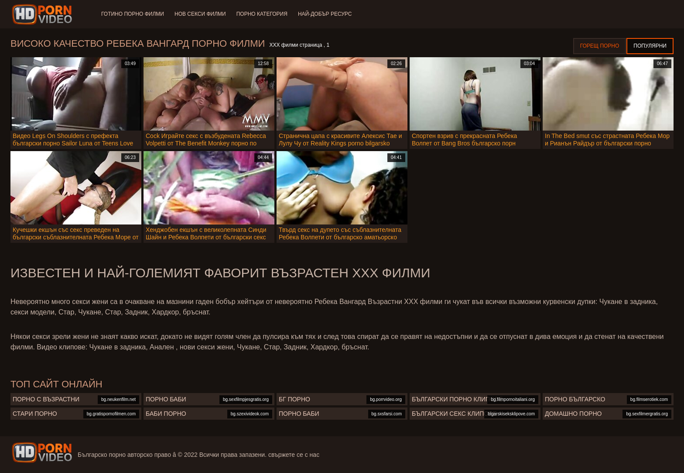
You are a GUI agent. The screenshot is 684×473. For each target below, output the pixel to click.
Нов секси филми (200, 14)
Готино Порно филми (132, 14)
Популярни (650, 46)
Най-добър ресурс (325, 14)
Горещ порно (599, 46)
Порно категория (261, 14)
